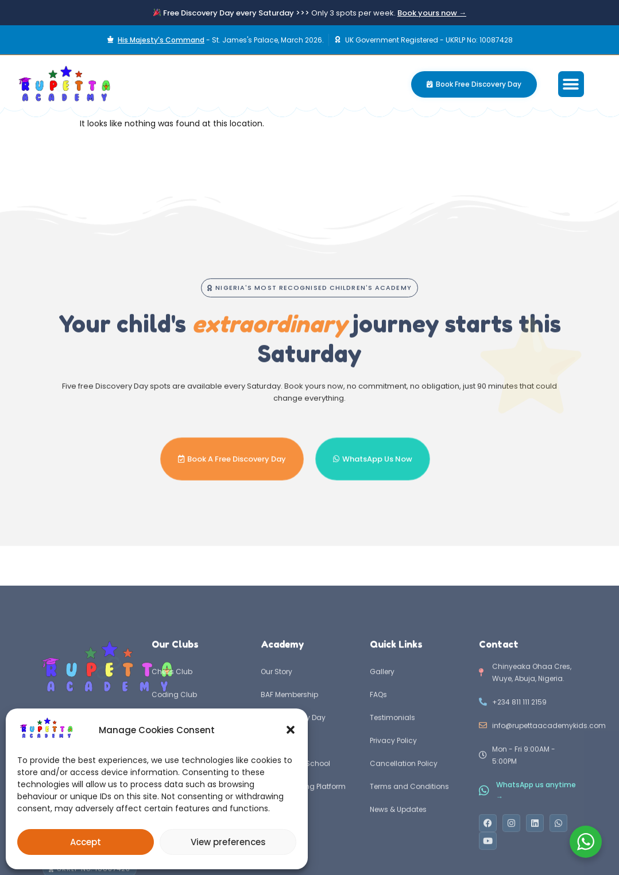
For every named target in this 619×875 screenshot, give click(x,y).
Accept (85, 842)
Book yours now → (431, 12)
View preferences (228, 842)
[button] (290, 729)
